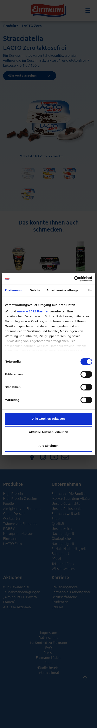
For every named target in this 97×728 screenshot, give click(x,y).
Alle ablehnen (48, 445)
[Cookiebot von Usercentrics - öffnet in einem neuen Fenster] (74, 278)
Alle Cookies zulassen (48, 418)
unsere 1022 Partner (33, 311)
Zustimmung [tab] (14, 290)
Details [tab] (35, 290)
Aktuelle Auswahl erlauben (48, 432)
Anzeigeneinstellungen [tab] (63, 290)
